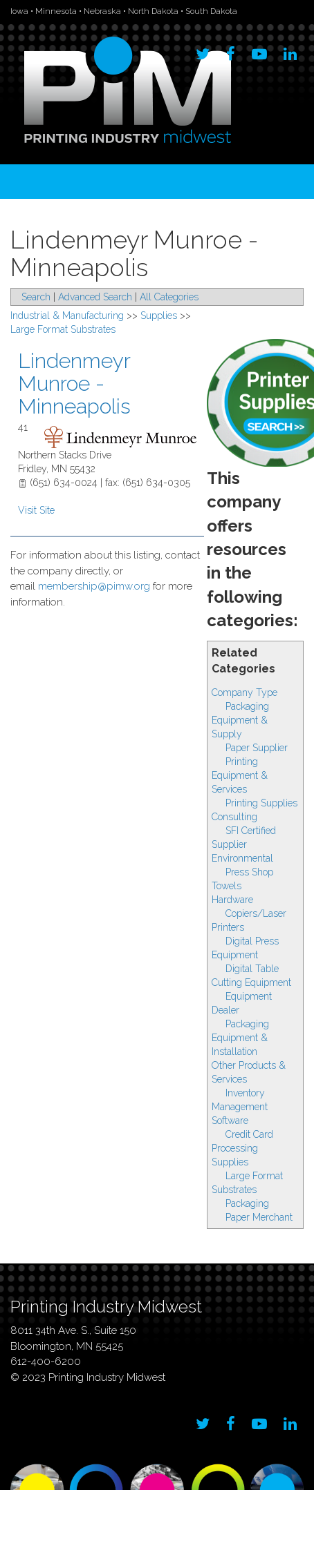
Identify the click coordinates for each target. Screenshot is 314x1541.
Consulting (234, 816)
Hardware (232, 899)
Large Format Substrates (63, 329)
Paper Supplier (256, 747)
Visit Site (36, 510)
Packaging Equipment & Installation (240, 1037)
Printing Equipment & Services (240, 775)
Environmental (242, 858)
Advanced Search (95, 296)
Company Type (244, 692)
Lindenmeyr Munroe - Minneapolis (74, 383)
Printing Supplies (261, 802)
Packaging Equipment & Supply (240, 720)
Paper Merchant (259, 1217)
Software (230, 1120)
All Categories (169, 296)
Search (35, 296)
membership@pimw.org (94, 586)
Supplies (230, 1161)
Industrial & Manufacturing (67, 315)
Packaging (247, 1203)
